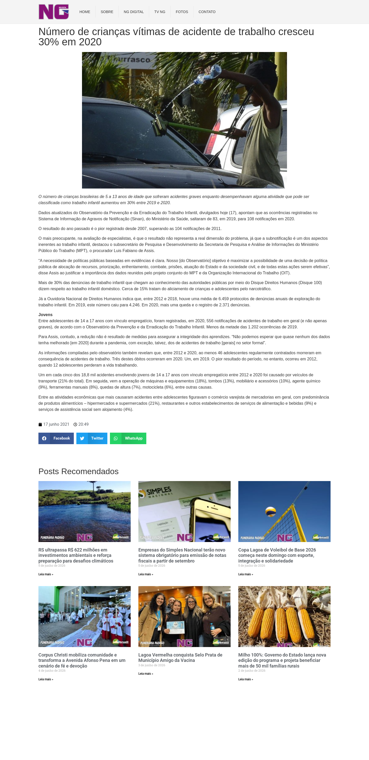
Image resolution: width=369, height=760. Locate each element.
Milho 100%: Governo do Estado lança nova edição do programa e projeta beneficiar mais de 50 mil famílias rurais (282, 660)
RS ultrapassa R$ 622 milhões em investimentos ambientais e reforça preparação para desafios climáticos (75, 555)
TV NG (159, 12)
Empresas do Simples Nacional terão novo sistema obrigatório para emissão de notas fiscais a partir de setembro (182, 555)
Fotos (182, 12)
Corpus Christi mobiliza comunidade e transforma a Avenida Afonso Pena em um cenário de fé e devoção (82, 660)
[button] (56, 438)
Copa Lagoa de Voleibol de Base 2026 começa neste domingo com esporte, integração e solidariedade (277, 555)
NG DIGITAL (134, 12)
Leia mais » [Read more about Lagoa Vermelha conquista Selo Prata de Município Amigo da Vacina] (145, 673)
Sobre (107, 12)
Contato (207, 12)
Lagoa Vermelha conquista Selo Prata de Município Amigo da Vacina (180, 657)
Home (84, 12)
